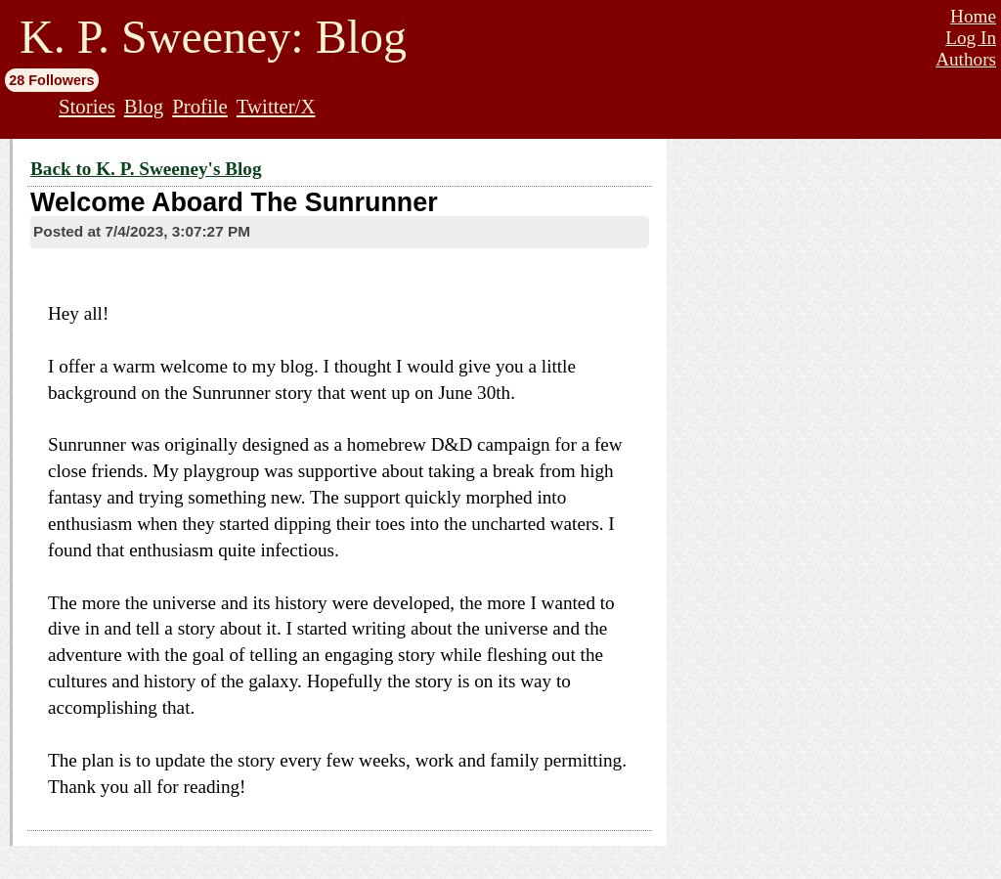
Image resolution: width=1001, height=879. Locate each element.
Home (973, 16)
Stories (87, 106)
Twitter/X (276, 106)
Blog (143, 106)
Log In (970, 37)
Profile (200, 106)
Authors (966, 59)
